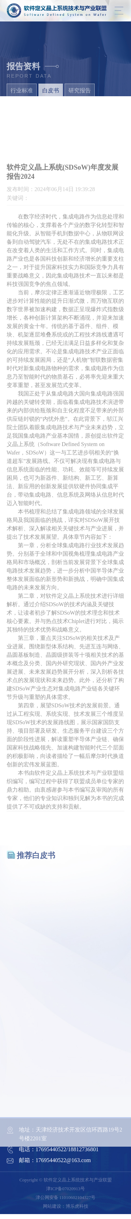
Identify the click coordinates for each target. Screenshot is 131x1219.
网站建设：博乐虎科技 (65, 1206)
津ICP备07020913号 (65, 1188)
